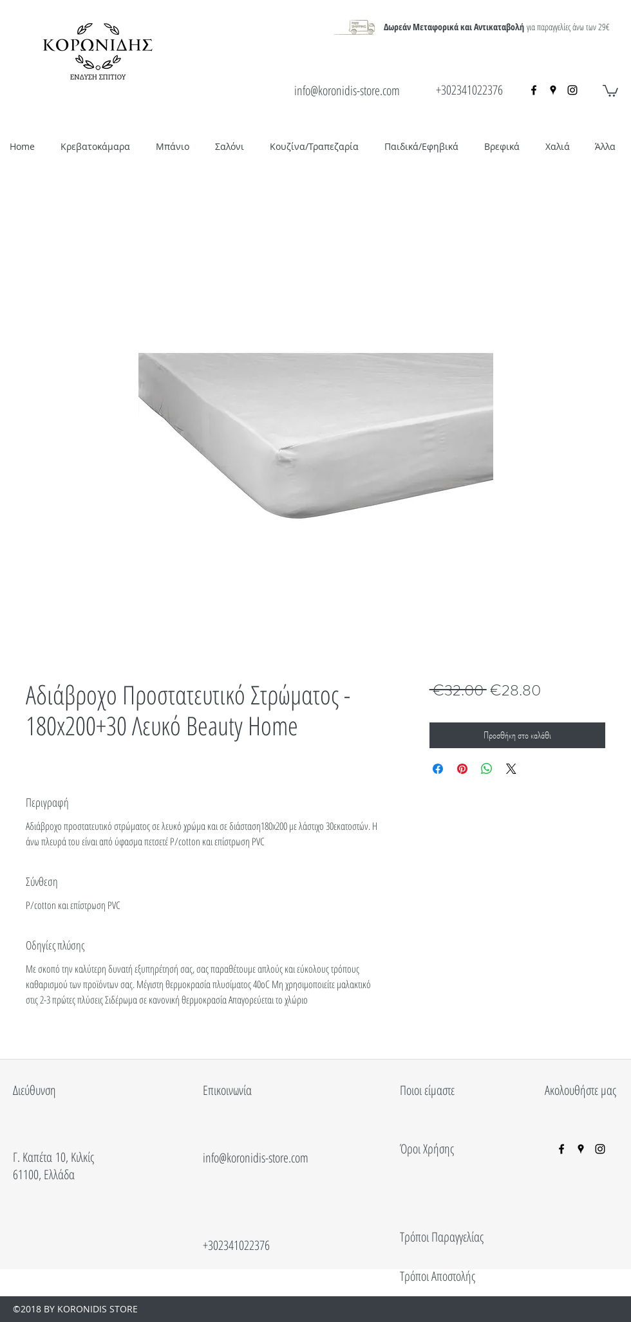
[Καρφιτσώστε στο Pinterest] (462, 768)
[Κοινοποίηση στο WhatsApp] (486, 768)
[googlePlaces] (553, 90)
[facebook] (533, 90)
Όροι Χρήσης (427, 1148)
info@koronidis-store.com (347, 90)
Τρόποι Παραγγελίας (442, 1236)
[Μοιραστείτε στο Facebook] (438, 768)
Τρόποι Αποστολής (437, 1276)
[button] (610, 90)
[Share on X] (511, 768)
